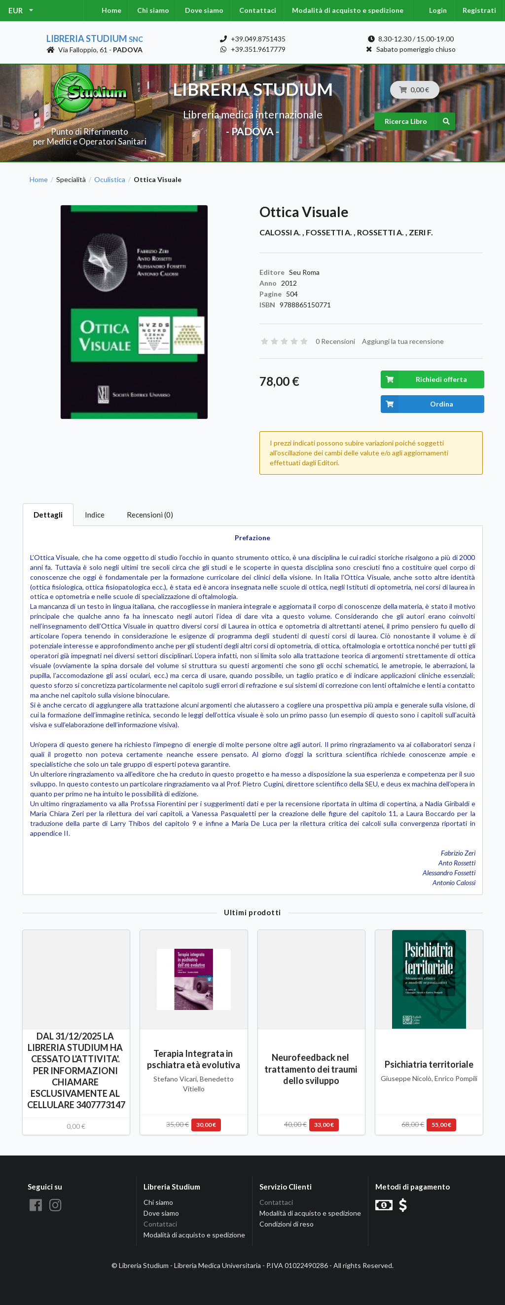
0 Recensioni (335, 341)
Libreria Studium (94, 38)
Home (111, 10)
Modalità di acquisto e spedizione (347, 10)
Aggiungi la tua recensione (403, 341)
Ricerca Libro (420, 121)
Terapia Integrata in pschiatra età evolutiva (193, 1059)
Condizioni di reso (286, 1224)
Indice (95, 514)
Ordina (417, 404)
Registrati (479, 10)
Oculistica (109, 179)
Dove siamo (204, 10)
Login (438, 10)
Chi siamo (153, 10)
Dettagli (48, 514)
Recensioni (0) (150, 514)
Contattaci (257, 10)
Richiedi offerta (424, 379)
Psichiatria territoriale (429, 1064)
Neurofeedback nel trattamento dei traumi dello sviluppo (311, 1068)
